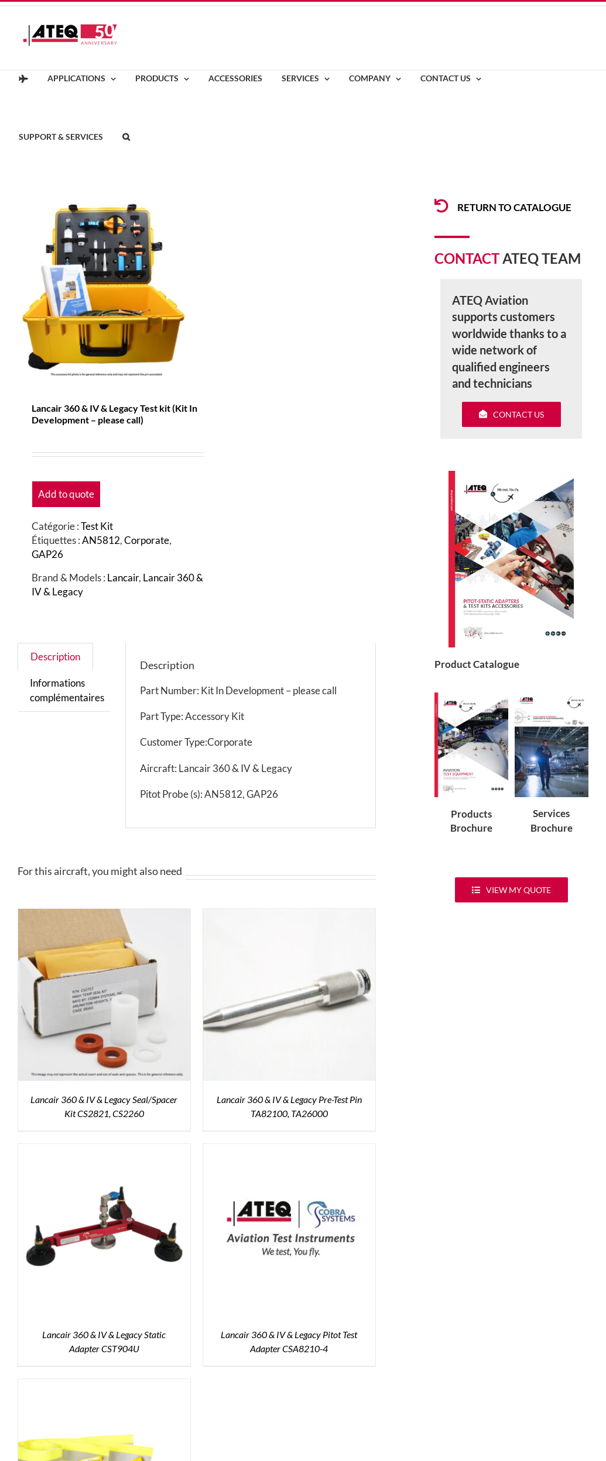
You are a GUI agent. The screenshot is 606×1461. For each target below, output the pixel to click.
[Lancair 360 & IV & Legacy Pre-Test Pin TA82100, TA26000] (289, 915)
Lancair (123, 577)
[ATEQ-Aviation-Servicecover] (551, 697)
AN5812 (101, 540)
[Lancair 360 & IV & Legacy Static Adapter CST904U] (104, 1151)
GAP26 (47, 554)
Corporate (146, 540)
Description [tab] (55, 656)
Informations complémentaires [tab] (67, 690)
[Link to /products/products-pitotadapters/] (441, 206)
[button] (126, 137)
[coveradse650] (511, 476)
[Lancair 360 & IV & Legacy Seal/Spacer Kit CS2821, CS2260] (104, 915)
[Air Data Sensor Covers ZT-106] (104, 1386)
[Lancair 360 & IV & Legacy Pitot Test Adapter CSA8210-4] (289, 1151)
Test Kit (97, 526)
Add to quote (66, 494)
